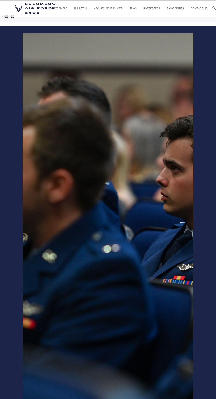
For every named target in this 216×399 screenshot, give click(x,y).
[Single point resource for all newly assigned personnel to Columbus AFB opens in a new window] (59, 8)
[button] (6, 8)
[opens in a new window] (152, 8)
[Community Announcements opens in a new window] (80, 8)
